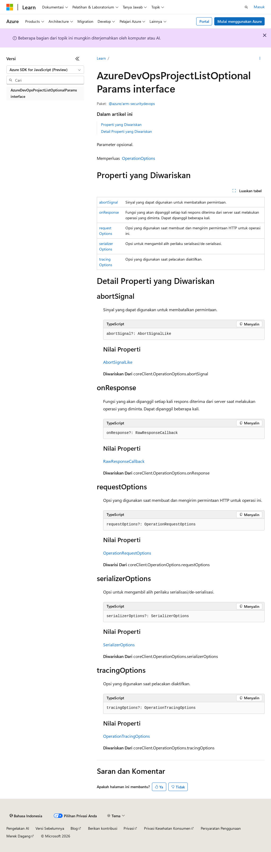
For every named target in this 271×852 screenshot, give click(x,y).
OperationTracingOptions (126, 736)
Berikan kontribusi (102, 828)
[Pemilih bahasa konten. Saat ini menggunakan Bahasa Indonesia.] (25, 816)
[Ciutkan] (77, 58)
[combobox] (45, 69)
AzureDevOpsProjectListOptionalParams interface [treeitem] (44, 93)
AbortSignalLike (117, 362)
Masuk (259, 6)
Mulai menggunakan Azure (239, 21)
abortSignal (108, 202)
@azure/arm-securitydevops (132, 103)
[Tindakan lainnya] (260, 58)
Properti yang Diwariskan (121, 124)
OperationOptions (138, 158)
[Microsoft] (9, 7)
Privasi (129, 828)
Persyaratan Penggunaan (221, 828)
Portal (204, 21)
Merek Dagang (18, 835)
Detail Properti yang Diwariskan (126, 131)
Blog (74, 828)
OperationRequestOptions (127, 553)
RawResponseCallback (124, 461)
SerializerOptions (119, 644)
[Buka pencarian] (246, 7)
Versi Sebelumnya (50, 828)
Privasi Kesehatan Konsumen (167, 828)
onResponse (109, 212)
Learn (101, 58)
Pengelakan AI (17, 828)
